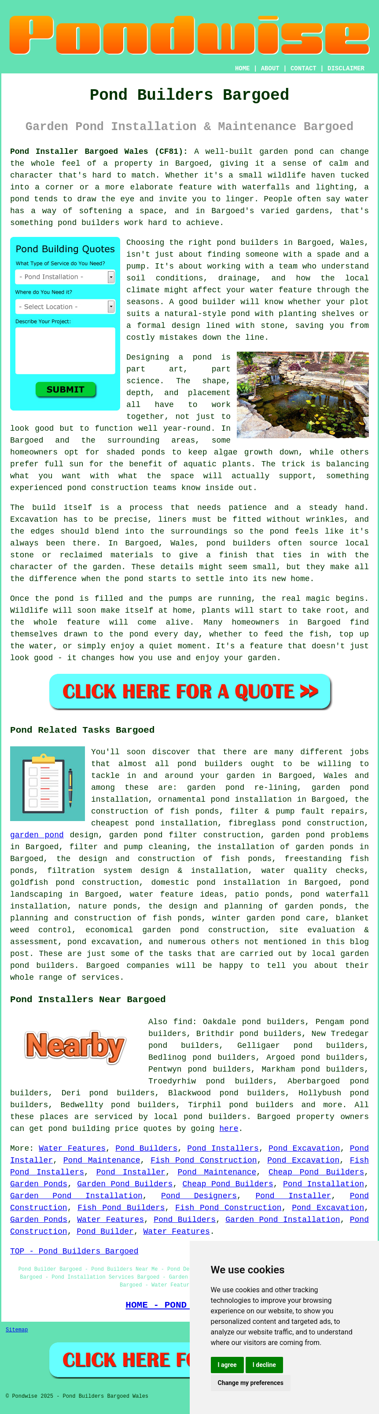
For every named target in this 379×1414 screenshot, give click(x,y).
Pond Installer (131, 1172)
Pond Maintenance (101, 1160)
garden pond (37, 835)
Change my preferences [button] (250, 1382)
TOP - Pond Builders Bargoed (74, 1251)
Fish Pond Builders (121, 1207)
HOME (242, 68)
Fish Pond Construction (204, 1160)
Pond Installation (323, 1184)
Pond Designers (199, 1196)
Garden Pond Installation (76, 1196)
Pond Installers (223, 1148)
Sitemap (17, 1330)
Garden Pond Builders (125, 1184)
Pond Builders (146, 1148)
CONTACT (303, 68)
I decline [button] (264, 1364)
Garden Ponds (38, 1184)
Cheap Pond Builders (316, 1172)
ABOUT (270, 68)
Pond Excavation (304, 1148)
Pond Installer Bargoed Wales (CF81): (99, 151)
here (228, 1128)
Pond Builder (105, 1231)
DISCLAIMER (345, 68)
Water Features (72, 1148)
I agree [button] (227, 1364)
